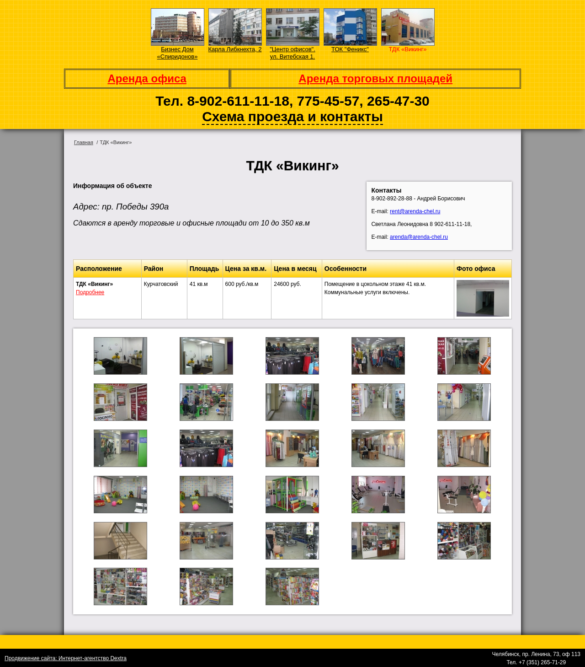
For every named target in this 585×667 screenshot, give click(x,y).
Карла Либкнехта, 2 (235, 49)
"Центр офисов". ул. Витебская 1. (292, 53)
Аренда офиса (146, 78)
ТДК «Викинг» (408, 49)
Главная (83, 142)
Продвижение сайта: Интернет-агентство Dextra (66, 658)
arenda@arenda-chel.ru (419, 237)
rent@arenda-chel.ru (415, 211)
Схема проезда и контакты (292, 116)
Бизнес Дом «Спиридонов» (177, 53)
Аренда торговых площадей (375, 78)
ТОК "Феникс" (350, 49)
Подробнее (90, 292)
